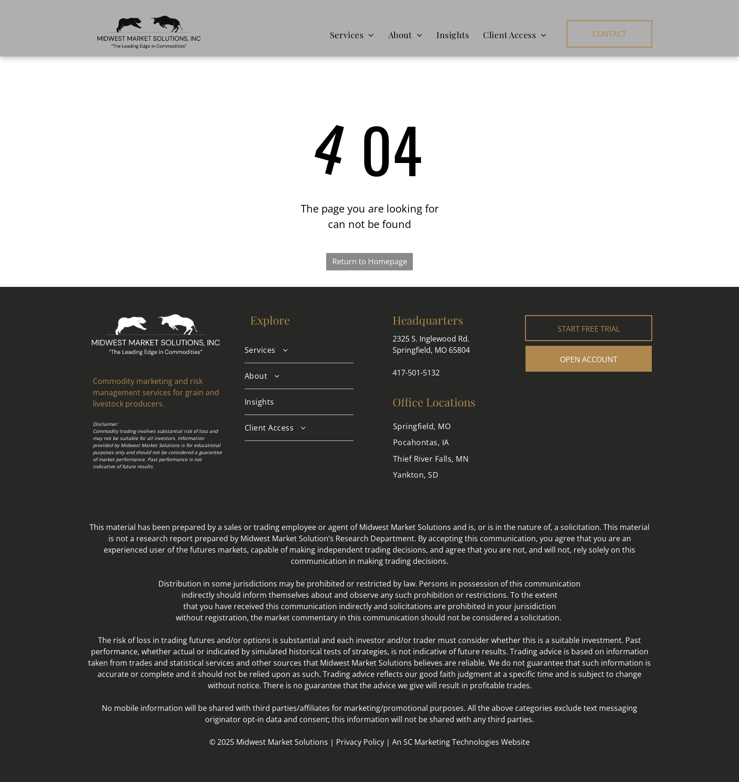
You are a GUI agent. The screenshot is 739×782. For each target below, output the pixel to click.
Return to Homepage (369, 261)
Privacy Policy (360, 742)
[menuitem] (352, 35)
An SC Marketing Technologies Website (461, 742)
